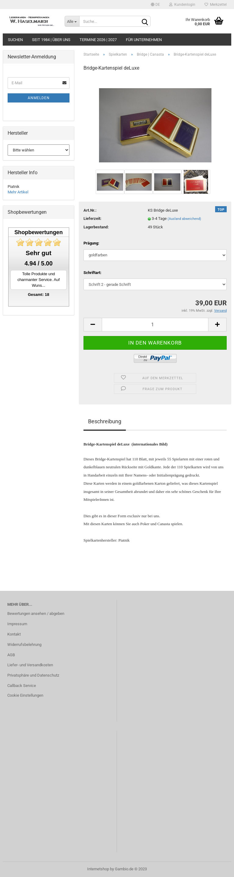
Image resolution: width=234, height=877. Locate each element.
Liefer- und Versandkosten (30, 665)
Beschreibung (104, 421)
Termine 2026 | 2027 (98, 39)
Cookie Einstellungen (25, 695)
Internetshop (98, 869)
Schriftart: (92, 272)
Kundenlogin (182, 4)
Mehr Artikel (18, 192)
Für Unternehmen (144, 39)
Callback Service (21, 685)
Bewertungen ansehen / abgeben (35, 613)
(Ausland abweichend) (184, 219)
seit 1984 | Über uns (51, 39)
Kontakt (14, 634)
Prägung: (91, 243)
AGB (11, 655)
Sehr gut (38, 252)
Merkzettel (215, 4)
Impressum (17, 624)
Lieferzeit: (92, 218)
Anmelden (39, 98)
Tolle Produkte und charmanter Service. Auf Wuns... (38, 279)
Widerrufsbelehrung (24, 644)
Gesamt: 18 (38, 294)
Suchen (15, 39)
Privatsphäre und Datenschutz (33, 675)
